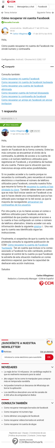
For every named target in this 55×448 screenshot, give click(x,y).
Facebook (42, 6)
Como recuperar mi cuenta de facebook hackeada (27, 82)
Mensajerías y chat (25, 6)
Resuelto (7, 22)
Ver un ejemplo (47, 351)
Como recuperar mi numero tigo (18, 412)
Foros (10, 6)
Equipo (25, 433)
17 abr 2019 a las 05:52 (42, 34)
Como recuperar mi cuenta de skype (20, 424)
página (37, 226)
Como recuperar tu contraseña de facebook (23, 96)
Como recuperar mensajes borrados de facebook (26, 408)
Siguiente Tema (44, 12)
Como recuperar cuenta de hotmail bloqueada (25, 92)
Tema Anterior (10, 12)
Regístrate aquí (15, 433)
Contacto (31, 436)
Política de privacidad (17, 436)
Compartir (10, 67)
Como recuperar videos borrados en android (24, 420)
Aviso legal (41, 436)
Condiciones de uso (38, 433)
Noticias (6, 351)
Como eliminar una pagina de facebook (21, 416)
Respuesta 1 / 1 (9, 118)
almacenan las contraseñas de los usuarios (22, 203)
